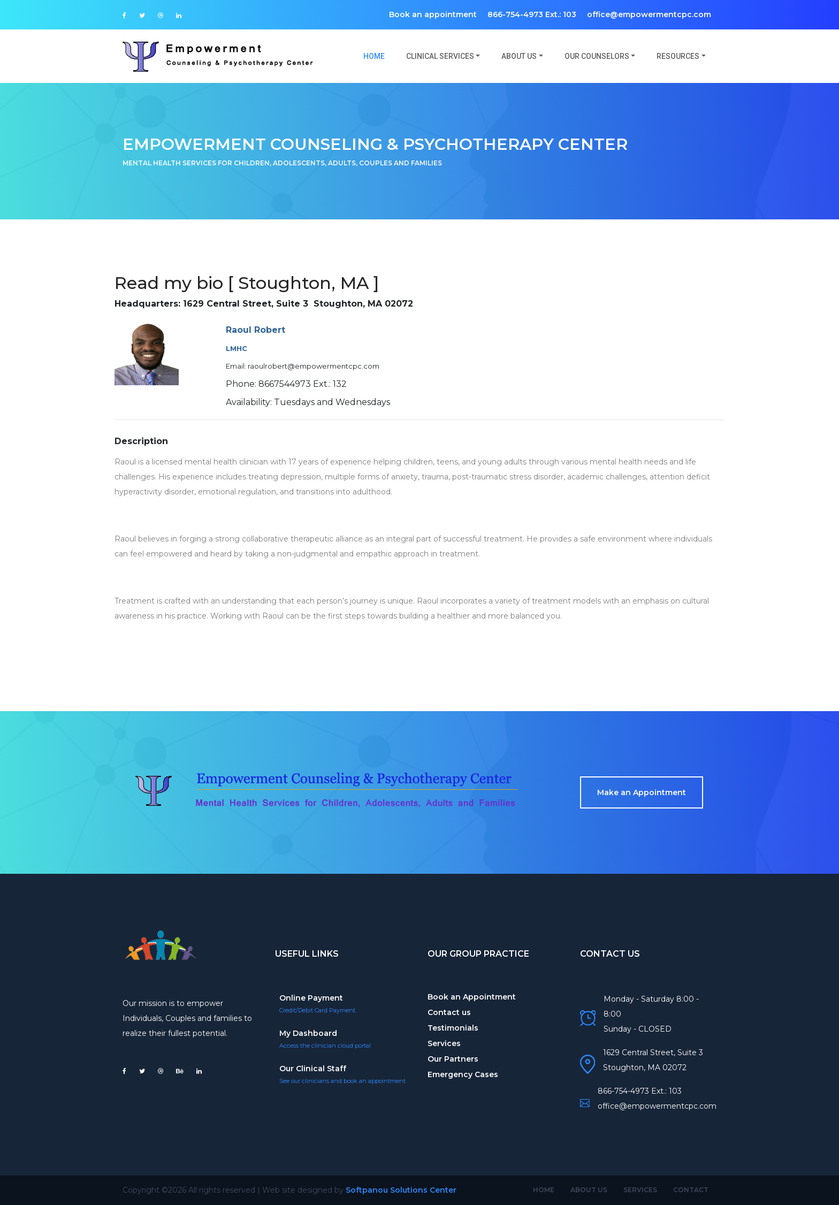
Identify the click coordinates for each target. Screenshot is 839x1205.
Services (444, 1043)
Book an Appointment (472, 997)
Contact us (449, 1012)
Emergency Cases (463, 1074)
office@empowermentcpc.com (649, 14)
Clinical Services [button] (440, 56)
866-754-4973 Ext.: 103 (531, 14)
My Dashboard (308, 1033)
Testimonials (453, 1028)
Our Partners (453, 1059)
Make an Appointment (641, 792)
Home (379, 55)
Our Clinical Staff (312, 1068)
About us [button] (519, 56)
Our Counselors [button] (597, 56)
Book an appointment (433, 14)
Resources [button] (678, 56)
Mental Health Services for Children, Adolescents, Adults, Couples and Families (282, 163)
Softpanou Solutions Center (401, 1190)
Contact (690, 1190)
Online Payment (311, 998)
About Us (588, 1190)
